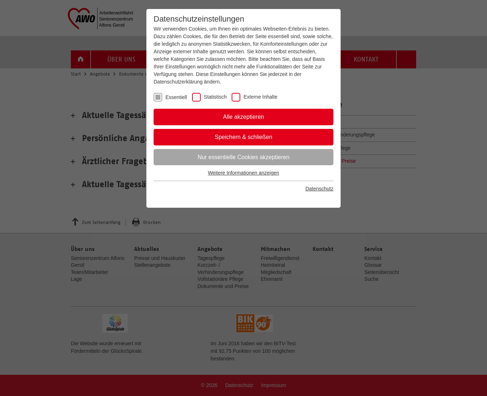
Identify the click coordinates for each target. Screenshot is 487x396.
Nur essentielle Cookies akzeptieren (243, 157)
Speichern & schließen (243, 137)
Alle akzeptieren (243, 117)
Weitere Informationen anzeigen (243, 173)
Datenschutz (319, 189)
